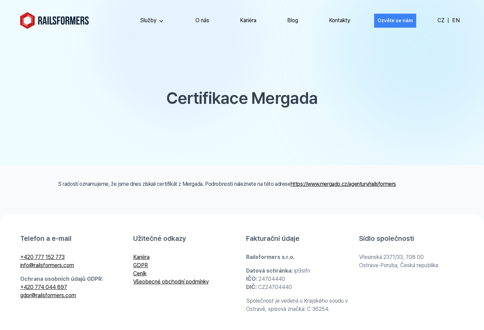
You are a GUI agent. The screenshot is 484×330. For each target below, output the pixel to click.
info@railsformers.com (47, 265)
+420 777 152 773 (42, 257)
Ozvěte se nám (395, 20)
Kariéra (248, 20)
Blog (292, 20)
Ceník (140, 273)
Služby (152, 21)
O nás (202, 20)
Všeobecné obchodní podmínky (171, 281)
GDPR (140, 265)
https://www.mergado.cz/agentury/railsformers (343, 184)
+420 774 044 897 (43, 287)
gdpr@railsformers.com (48, 295)
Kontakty (339, 20)
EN (456, 20)
